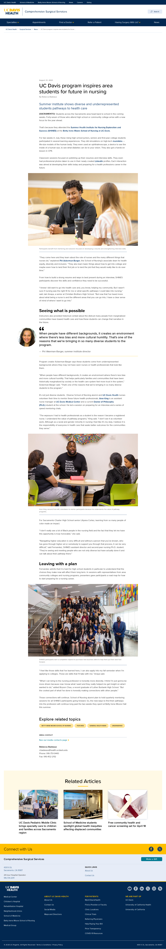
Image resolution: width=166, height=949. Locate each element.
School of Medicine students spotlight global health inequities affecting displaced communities (83, 826)
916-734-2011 (9, 878)
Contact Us (49, 904)
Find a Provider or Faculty (96, 904)
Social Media (49, 909)
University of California (135, 909)
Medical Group (10, 925)
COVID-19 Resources (94, 933)
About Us (89, 870)
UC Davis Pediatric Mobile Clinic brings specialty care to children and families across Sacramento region (37, 828)
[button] (13, 22)
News (71, 2)
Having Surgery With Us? (126, 22)
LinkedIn (99, 161)
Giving (89, 2)
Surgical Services (25, 29)
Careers (80, 2)
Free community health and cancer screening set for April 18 (127, 824)
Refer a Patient (94, 22)
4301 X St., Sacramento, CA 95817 (149, 945)
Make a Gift (151, 859)
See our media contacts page (53, 740)
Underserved (117, 726)
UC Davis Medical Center (68, 401)
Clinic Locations (92, 909)
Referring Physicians (93, 919)
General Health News (98, 726)
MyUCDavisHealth (92, 900)
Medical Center (10, 896)
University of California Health (138, 904)
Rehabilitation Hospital (13, 906)
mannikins (117, 141)
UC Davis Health (10, 2)
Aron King (104, 398)
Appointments (39, 22)
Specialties (12, 22)
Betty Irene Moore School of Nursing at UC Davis (86, 130)
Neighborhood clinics (13, 911)
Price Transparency (93, 928)
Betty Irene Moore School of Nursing (51, 2)
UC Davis (129, 900)
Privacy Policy (57, 945)
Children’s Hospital (12, 901)
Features (80, 726)
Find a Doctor (65, 22)
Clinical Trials (90, 914)
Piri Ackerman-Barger (70, 260)
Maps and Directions (53, 914)
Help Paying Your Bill (94, 924)
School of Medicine (27, 2)
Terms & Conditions (43, 945)
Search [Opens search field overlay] (155, 11)
